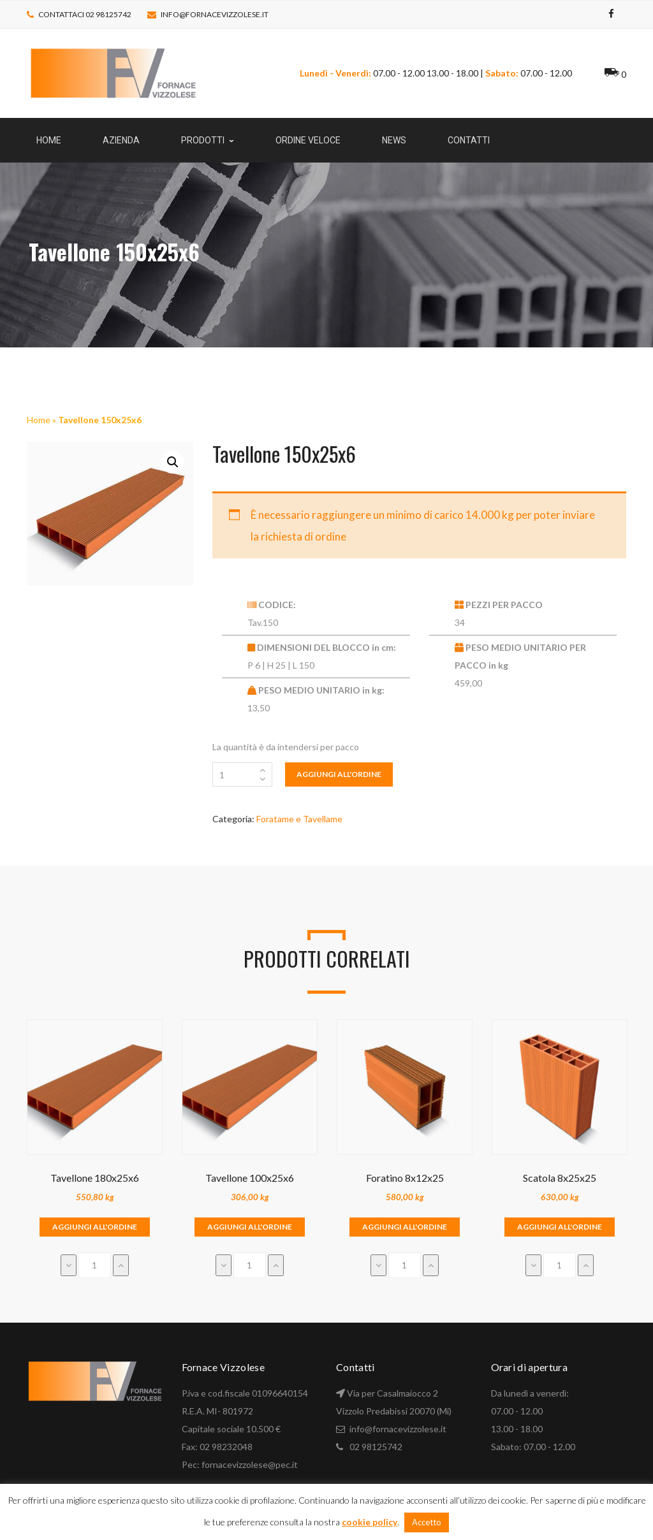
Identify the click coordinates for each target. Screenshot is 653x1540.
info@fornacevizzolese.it (214, 14)
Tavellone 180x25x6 (94, 1178)
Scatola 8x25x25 (559, 1178)
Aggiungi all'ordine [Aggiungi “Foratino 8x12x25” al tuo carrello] (404, 1226)
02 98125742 (375, 1446)
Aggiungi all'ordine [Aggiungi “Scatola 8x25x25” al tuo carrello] (559, 1226)
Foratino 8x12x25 (405, 1178)
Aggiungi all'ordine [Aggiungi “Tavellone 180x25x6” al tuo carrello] (94, 1226)
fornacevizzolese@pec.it (250, 1464)
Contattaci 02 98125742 (84, 14)
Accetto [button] (426, 1522)
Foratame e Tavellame (299, 818)
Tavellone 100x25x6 (249, 1178)
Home (38, 419)
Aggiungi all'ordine (339, 774)
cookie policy (369, 1521)
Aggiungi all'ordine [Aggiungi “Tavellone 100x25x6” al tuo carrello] (249, 1226)
